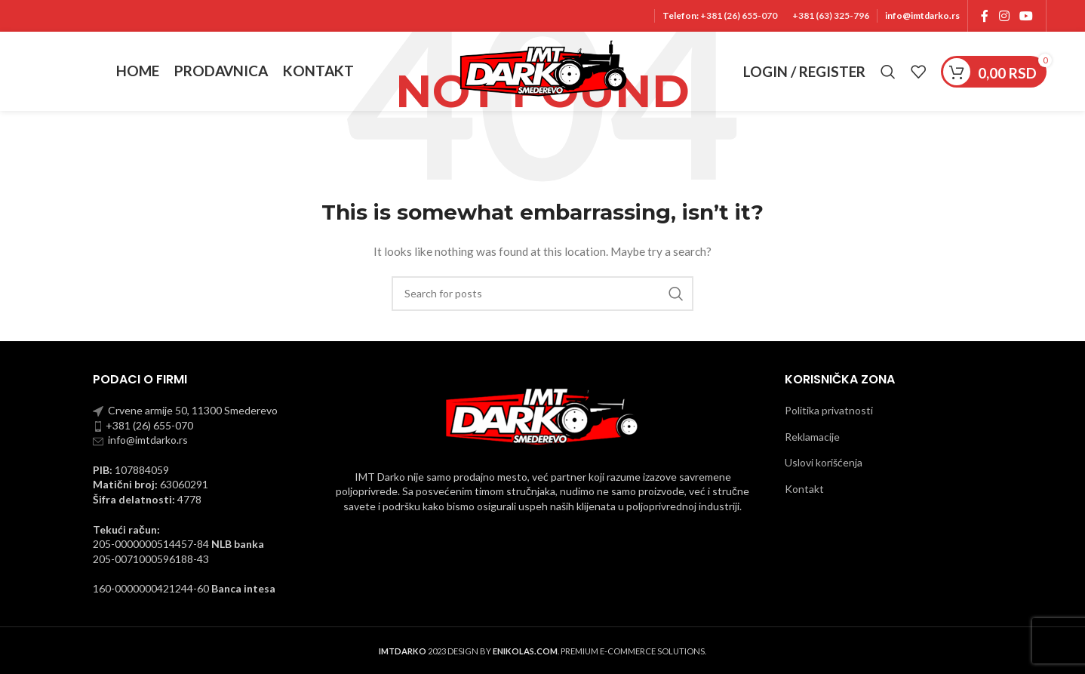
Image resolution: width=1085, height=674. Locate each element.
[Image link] (542, 414)
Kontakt (804, 488)
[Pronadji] (888, 72)
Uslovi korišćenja (823, 462)
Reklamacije (812, 436)
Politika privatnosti (829, 410)
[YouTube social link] (1026, 16)
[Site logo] (542, 69)
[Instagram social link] (1004, 16)
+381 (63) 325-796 (830, 15)
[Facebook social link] (985, 16)
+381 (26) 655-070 (738, 15)
